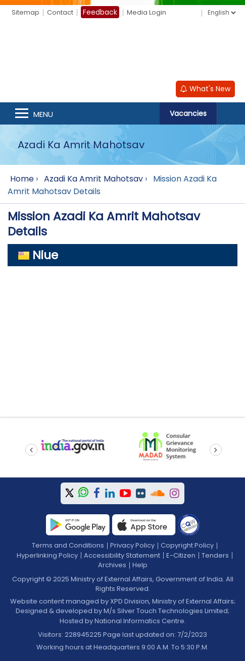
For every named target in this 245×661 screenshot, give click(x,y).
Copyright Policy (187, 545)
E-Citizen (180, 555)
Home (22, 179)
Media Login (146, 12)
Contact (60, 12)
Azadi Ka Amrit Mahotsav (93, 179)
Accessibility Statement (122, 555)
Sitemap (25, 12)
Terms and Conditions (68, 545)
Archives (112, 565)
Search (231, 113)
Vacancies (188, 113)
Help (140, 565)
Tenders (215, 555)
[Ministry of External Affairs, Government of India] (122, 51)
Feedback (100, 12)
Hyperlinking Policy (47, 555)
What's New (205, 89)
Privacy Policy (132, 545)
